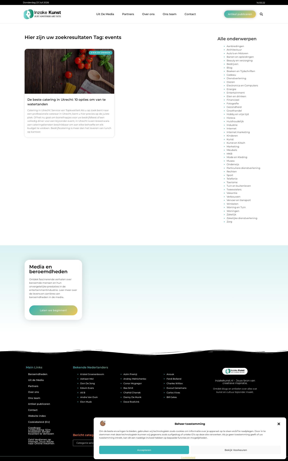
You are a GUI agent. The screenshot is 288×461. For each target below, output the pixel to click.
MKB (229, 153)
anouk (170, 374)
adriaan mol (86, 378)
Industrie (232, 124)
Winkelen (232, 203)
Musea (231, 160)
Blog (229, 67)
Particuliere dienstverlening (243, 167)
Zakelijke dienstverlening (242, 218)
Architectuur (234, 49)
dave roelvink (131, 401)
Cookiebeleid (188, 457)
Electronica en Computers (242, 85)
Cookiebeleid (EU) (39, 422)
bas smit (128, 388)
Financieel (233, 99)
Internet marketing (238, 132)
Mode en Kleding (237, 157)
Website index (37, 416)
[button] (279, 424)
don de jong (87, 383)
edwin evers (87, 388)
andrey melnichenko (134, 378)
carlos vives (173, 392)
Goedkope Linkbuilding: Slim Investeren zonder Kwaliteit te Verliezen (41, 430)
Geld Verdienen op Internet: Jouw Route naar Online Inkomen (41, 441)
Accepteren (144, 450)
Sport (230, 175)
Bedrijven (232, 63)
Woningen (233, 210)
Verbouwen (233, 196)
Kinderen (232, 135)
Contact (190, 14)
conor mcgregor (132, 383)
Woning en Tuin (236, 207)
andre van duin (89, 397)
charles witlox (175, 383)
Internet (231, 128)
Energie (231, 89)
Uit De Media (105, 14)
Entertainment (236, 92)
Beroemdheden (37, 374)
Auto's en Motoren (237, 53)
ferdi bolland (174, 378)
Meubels (232, 149)
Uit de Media (36, 380)
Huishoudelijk (235, 121)
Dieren (231, 81)
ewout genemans (176, 388)
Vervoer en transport (239, 200)
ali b (82, 392)
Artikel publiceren (39, 404)
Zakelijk (231, 214)
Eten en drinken (236, 96)
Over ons (148, 14)
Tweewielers (234, 189)
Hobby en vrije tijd (238, 114)
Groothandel (234, 110)
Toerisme (232, 182)
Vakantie (232, 192)
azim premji (130, 374)
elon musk (86, 401)
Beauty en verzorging (240, 60)
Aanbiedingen (235, 46)
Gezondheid (234, 106)
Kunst (230, 139)
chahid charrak (132, 392)
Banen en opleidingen (240, 56)
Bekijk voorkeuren (236, 450)
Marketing (233, 146)
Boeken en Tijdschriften (241, 71)
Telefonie (232, 178)
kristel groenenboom (92, 374)
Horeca (231, 117)
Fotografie (233, 103)
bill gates (172, 397)
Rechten (232, 171)
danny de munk (132, 397)
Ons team (170, 14)
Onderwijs (233, 164)
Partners (128, 14)
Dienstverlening (236, 78)
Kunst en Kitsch (236, 142)
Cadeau (231, 74)
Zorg (229, 221)
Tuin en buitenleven (239, 185)
